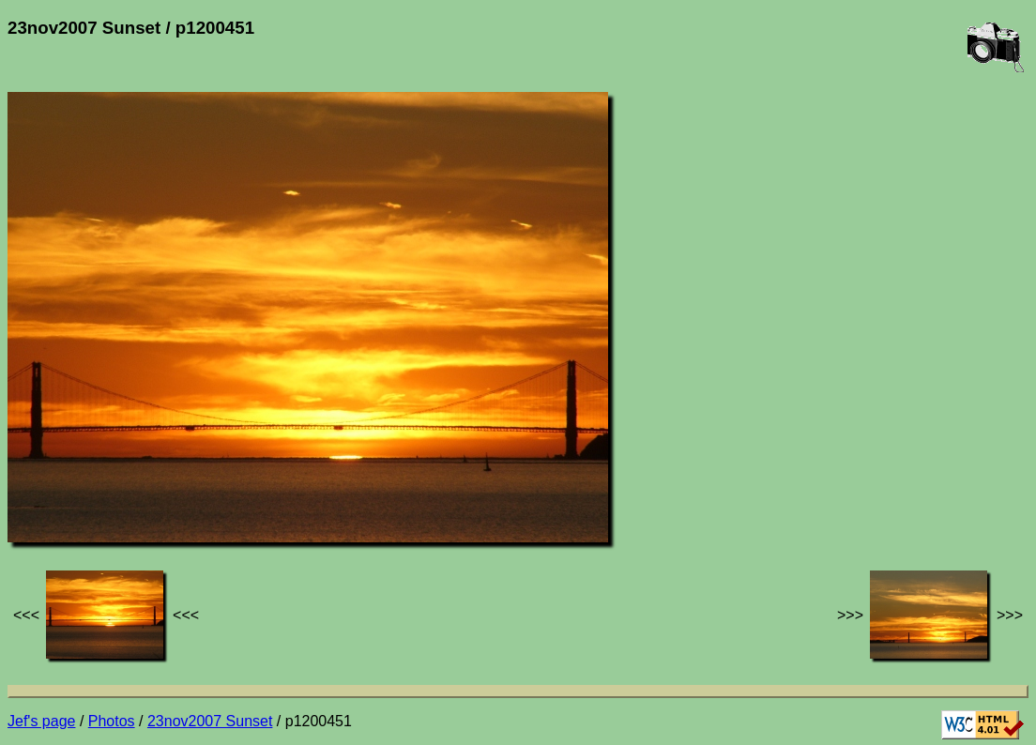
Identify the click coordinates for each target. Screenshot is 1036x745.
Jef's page (41, 721)
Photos (111, 721)
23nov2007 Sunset (209, 721)
